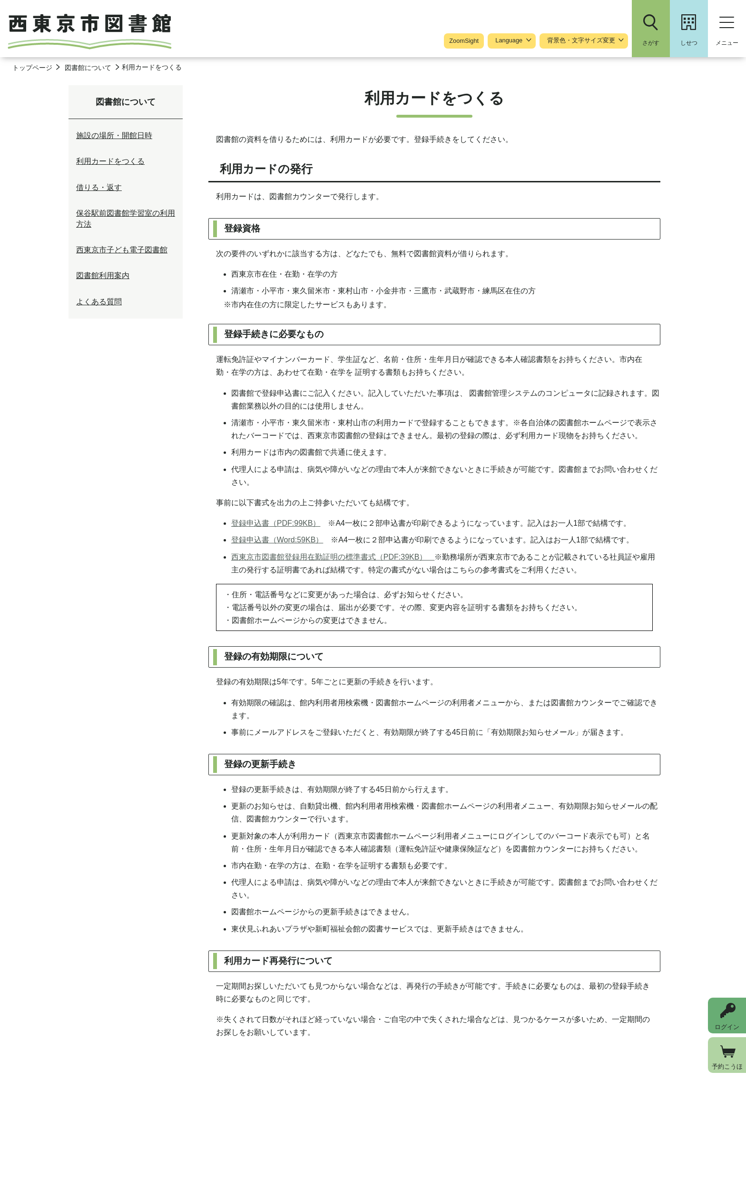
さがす (650, 43)
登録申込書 (276, 523)
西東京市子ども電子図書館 (121, 250)
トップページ (32, 67)
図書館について (88, 67)
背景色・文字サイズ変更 (581, 40)
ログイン (727, 1027)
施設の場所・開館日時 (114, 135)
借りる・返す (99, 187)
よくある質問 (99, 302)
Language (508, 40)
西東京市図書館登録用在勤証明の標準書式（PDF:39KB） (333, 557)
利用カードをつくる (110, 161)
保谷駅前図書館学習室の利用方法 (125, 218)
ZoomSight (464, 40)
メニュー (727, 43)
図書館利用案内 (102, 275)
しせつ (688, 43)
